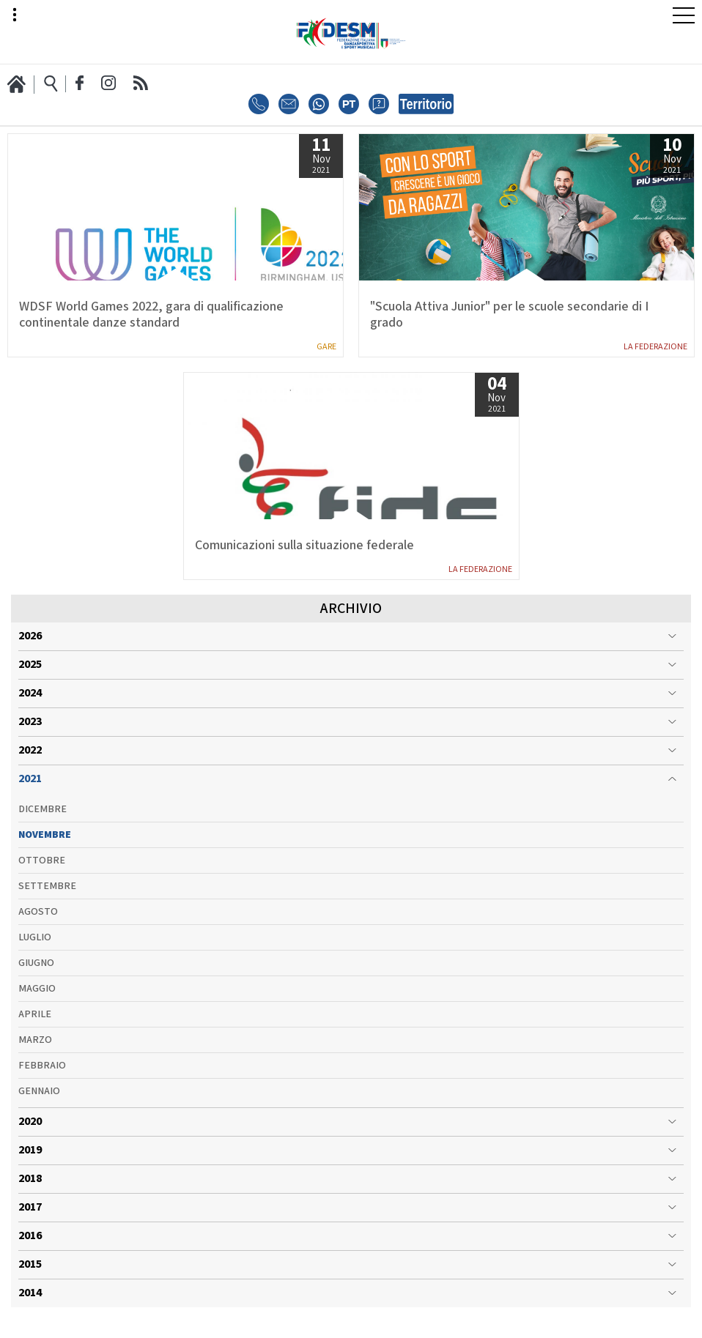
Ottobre (41, 876)
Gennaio (39, 1107)
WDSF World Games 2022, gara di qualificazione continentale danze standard (151, 315)
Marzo (35, 1056)
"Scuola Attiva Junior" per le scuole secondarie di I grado (509, 315)
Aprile (34, 1030)
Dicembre (42, 825)
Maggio (37, 1004)
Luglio (34, 953)
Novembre (44, 851)
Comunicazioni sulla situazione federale (304, 546)
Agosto (38, 927)
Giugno (36, 979)
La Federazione (655, 346)
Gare (326, 346)
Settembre (47, 902)
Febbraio (42, 1081)
